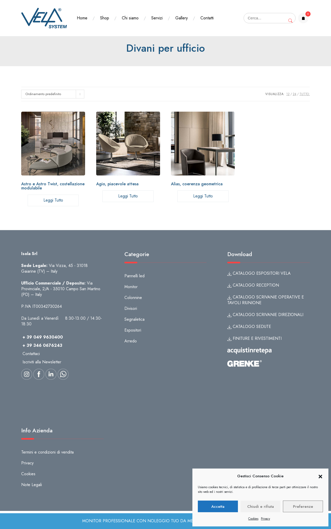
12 (288, 94)
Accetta (217, 506)
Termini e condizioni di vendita (47, 452)
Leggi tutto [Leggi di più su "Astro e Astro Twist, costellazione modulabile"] (53, 200)
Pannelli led (134, 276)
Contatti (207, 18)
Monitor (131, 287)
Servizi (157, 18)
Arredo (130, 341)
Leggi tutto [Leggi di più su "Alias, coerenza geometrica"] (203, 196)
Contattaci (31, 354)
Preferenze (303, 506)
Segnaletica (134, 319)
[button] (320, 476)
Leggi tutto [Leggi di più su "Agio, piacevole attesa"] (128, 196)
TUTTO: (304, 94)
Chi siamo (130, 18)
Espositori (132, 330)
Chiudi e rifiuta (260, 506)
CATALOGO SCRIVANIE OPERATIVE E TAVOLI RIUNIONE (265, 300)
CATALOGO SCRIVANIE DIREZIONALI (265, 315)
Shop (104, 18)
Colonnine (133, 298)
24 (294, 94)
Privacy (265, 518)
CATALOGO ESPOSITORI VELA (259, 273)
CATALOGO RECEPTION (253, 285)
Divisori (130, 308)
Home (82, 18)
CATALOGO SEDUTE (249, 326)
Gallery (181, 18)
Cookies (253, 518)
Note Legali (31, 485)
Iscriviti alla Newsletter (41, 362)
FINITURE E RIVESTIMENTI (254, 338)
